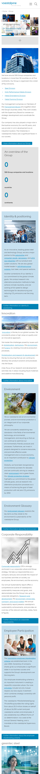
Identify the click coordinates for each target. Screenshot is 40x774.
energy (7, 348)
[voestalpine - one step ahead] (11, 3)
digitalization (9, 345)
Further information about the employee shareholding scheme (18, 736)
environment (32, 345)
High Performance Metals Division (18, 92)
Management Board (12, 107)
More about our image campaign (13, 29)
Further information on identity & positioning (16, 306)
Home (5, 11)
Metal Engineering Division (15, 95)
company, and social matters (13, 601)
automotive (19, 255)
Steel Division (10, 88)
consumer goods (10, 258)
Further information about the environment (19, 529)
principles (8, 688)
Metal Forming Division (14, 99)
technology (19, 345)
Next (36, 25)
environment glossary (16, 511)
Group (11, 11)
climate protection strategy (18, 476)
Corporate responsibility (11, 566)
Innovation (6, 332)
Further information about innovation (17, 380)
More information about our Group (16, 143)
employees (30, 599)
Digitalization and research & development (18, 355)
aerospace (22, 258)
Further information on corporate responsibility (16, 620)
